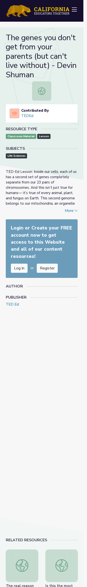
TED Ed (12, 304)
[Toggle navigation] (74, 9)
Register (47, 268)
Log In (19, 268)
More (71, 210)
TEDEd (27, 115)
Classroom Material (21, 136)
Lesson (44, 136)
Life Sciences (16, 156)
